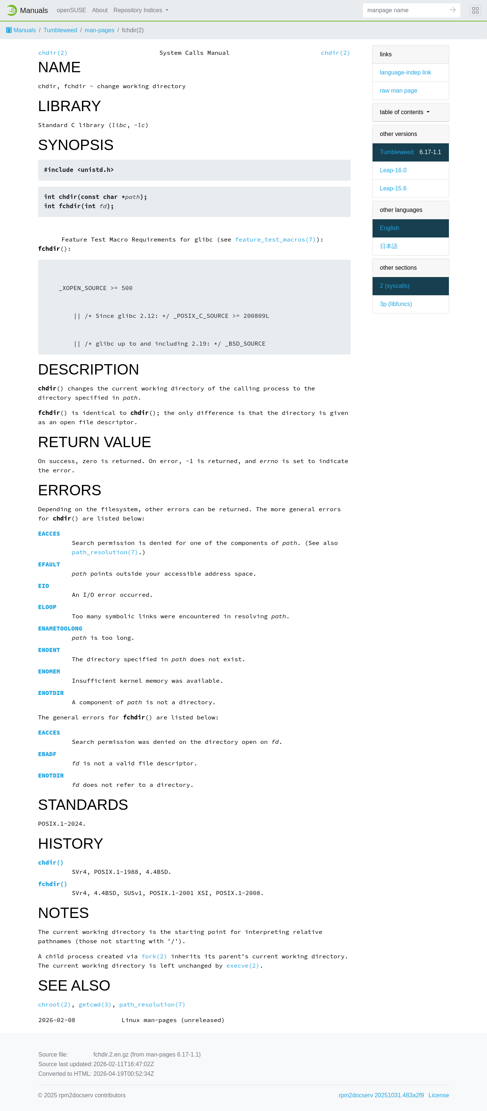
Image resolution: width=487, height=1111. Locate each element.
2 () (395, 286)
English (389, 228)
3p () (396, 304)
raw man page (398, 90)
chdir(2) (53, 53)
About (100, 10)
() (51, 862)
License (438, 1095)
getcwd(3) (95, 1004)
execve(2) (243, 965)
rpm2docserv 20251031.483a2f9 (381, 1095)
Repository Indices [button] (139, 10)
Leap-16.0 (393, 170)
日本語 (389, 246)
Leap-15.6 (393, 188)
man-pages (99, 30)
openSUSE (71, 10)
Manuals (21, 30)
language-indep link (405, 72)
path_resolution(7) (105, 552)
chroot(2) (54, 1004)
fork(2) (154, 956)
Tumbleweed (60, 30)
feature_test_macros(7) (275, 239)
